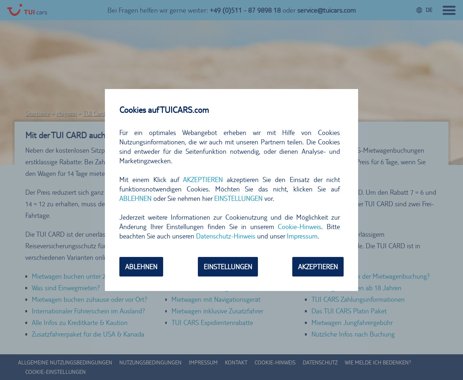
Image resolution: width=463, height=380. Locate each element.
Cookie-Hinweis (299, 227)
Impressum (302, 236)
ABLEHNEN (135, 198)
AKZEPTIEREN (203, 179)
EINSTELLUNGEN (238, 198)
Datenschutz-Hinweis (225, 236)
